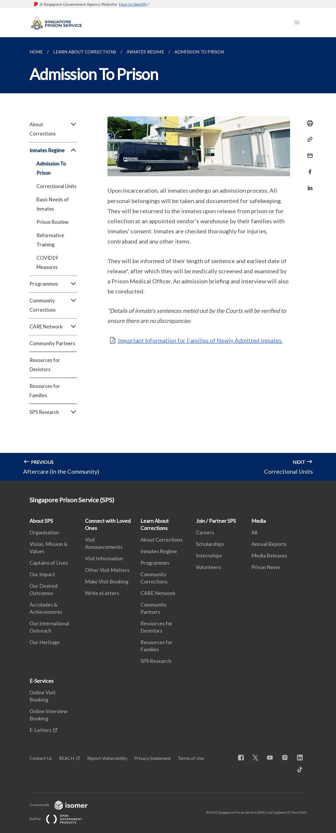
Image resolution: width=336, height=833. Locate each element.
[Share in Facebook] (308, 168)
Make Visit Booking (106, 581)
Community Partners (52, 343)
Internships (209, 555)
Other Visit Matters (107, 570)
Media (258, 521)
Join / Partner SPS (216, 521)
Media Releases (269, 555)
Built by (60, 819)
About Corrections (53, 129)
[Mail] (308, 152)
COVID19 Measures (47, 262)
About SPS (41, 521)
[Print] (308, 123)
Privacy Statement (152, 758)
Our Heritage (44, 642)
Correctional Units (56, 186)
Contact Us (40, 758)
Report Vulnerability (107, 758)
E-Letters (40, 730)
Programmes (53, 284)
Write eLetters (102, 593)
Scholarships (210, 544)
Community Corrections (53, 305)
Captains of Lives (48, 562)
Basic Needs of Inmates (52, 204)
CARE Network (53, 326)
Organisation (44, 532)
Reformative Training (50, 240)
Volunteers (208, 567)
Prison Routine (52, 222)
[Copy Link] (308, 139)
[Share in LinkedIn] (308, 184)
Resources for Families (44, 390)
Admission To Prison (51, 168)
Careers (205, 532)
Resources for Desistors (44, 364)
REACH (67, 758)
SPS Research (53, 412)
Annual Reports (269, 544)
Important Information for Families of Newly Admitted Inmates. (200, 340)
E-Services (41, 681)
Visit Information (104, 558)
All (254, 532)
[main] (168, 259)
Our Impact (42, 574)
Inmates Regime (53, 150)
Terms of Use (191, 758)
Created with (63, 805)
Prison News (265, 567)
